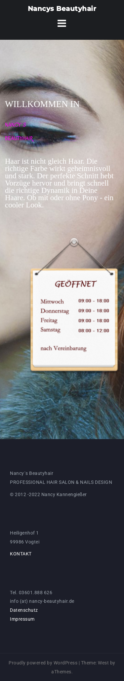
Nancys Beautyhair (62, 9)
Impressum (22, 619)
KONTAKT (21, 553)
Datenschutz (24, 610)
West (103, 662)
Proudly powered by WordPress (43, 662)
